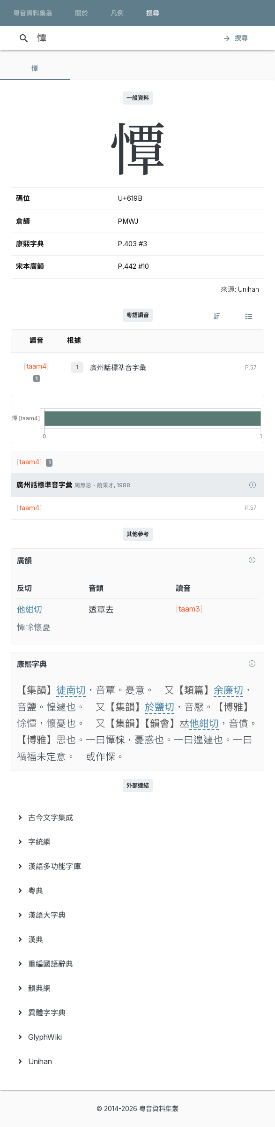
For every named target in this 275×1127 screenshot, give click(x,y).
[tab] (35, 68)
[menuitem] (137, 817)
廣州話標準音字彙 (118, 367)
